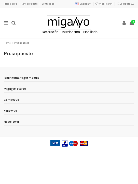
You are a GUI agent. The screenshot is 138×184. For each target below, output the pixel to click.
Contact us (48, 3)
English (83, 3)
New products (29, 3)
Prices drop (11, 3)
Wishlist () (104, 3)
